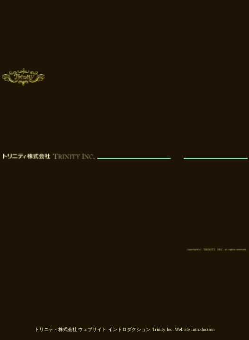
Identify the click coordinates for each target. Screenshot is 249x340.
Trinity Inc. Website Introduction (183, 329)
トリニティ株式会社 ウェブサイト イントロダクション (93, 329)
